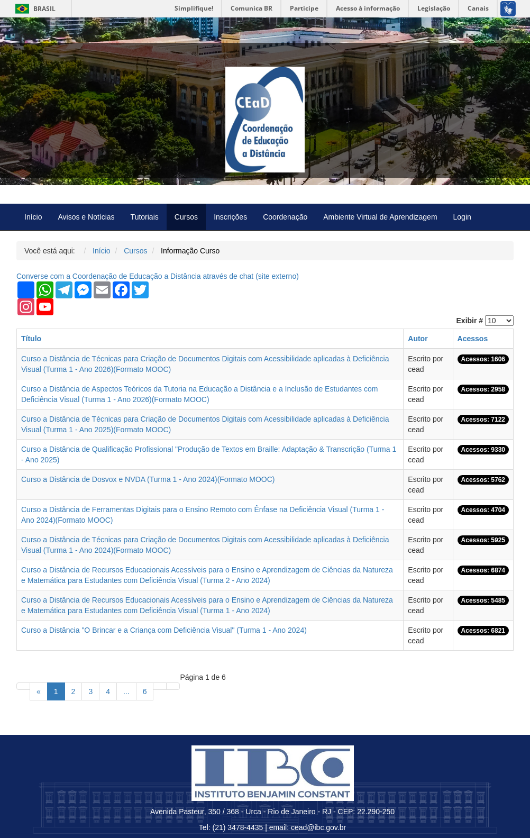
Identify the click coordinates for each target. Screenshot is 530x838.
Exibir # (469, 320)
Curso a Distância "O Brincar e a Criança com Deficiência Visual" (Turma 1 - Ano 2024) (164, 630)
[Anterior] (39, 691)
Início (33, 217)
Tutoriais (145, 217)
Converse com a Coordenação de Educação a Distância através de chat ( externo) (157, 276)
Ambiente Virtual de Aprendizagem (380, 217)
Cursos (186, 217)
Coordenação (285, 217)
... (126, 691)
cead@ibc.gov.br (318, 827)
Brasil (33, 8)
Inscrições (230, 217)
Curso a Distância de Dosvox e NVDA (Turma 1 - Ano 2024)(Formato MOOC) (148, 479)
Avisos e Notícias (86, 217)
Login (462, 217)
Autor (417, 338)
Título (31, 338)
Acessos (473, 338)
